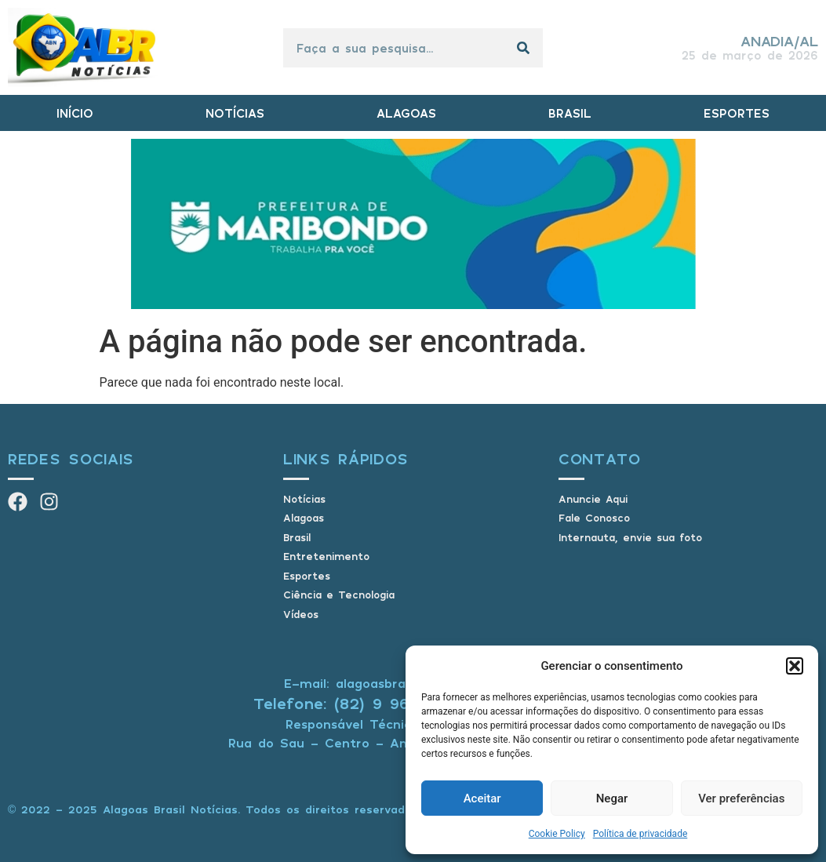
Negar (612, 798)
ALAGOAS (406, 113)
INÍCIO (74, 113)
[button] (794, 666)
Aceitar (482, 798)
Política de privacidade (640, 833)
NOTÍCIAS (235, 113)
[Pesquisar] (523, 47)
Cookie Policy (557, 833)
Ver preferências (741, 798)
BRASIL (569, 113)
